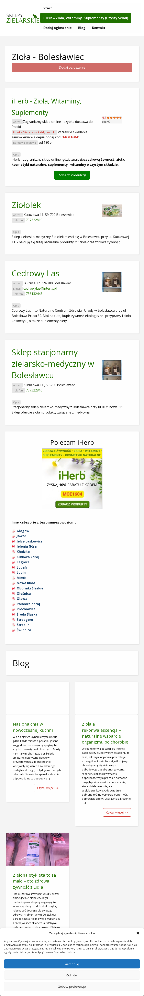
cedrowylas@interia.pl (40, 288)
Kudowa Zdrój (28, 557)
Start (47, 8)
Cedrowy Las (35, 273)
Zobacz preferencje (72, 986)
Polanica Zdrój (28, 604)
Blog (82, 28)
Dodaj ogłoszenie (57, 28)
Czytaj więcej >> (48, 788)
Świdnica (24, 630)
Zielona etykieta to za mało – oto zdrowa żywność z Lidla (34, 881)
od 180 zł (45, 142)
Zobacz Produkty (72, 175)
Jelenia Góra (27, 546)
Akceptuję (72, 964)
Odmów (72, 975)
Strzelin (23, 624)
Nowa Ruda (26, 583)
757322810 (34, 220)
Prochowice (26, 609)
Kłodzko (23, 551)
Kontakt (99, 28)
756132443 (34, 293)
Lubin (21, 572)
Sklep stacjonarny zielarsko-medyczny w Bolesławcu (53, 364)
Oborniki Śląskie (30, 588)
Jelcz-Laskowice (30, 541)
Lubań (22, 567)
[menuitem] (47, 8)
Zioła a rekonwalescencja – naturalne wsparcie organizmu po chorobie (105, 733)
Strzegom (25, 619)
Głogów (23, 531)
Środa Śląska (27, 614)
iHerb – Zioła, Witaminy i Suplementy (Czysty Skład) (85, 18)
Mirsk (21, 578)
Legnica (23, 562)
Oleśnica (24, 593)
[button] (138, 933)
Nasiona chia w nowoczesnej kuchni (33, 727)
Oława (22, 598)
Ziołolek (26, 204)
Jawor (21, 536)
